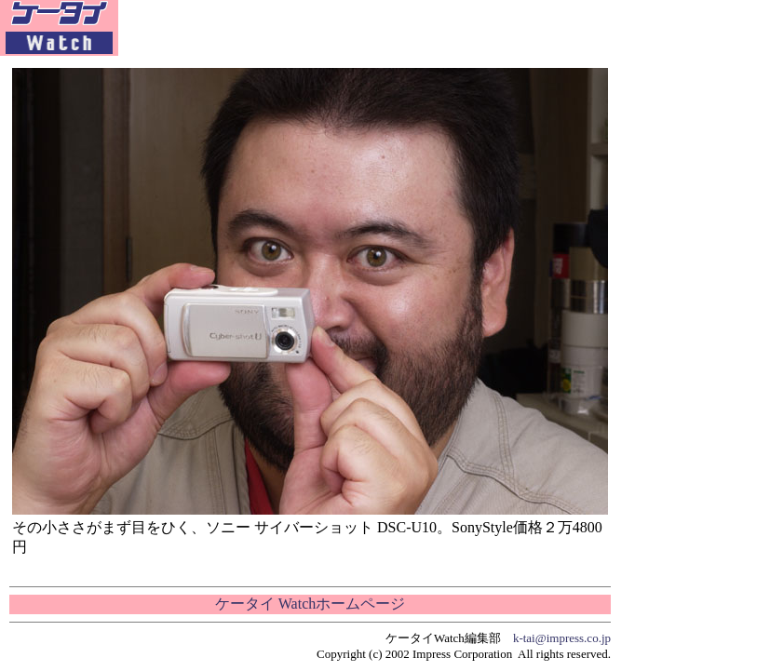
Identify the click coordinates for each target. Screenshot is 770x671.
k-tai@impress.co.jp (562, 638)
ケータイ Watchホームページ (310, 603)
